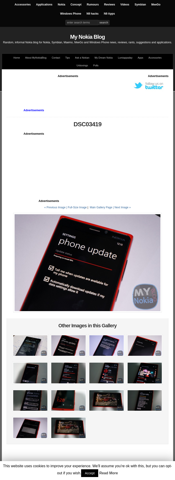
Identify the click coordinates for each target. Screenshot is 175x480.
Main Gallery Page (101, 207)
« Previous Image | (56, 207)
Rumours (93, 4)
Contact (56, 57)
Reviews (109, 4)
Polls (95, 65)
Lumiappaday (125, 57)
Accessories (23, 4)
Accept (90, 473)
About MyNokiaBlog (35, 57)
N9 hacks (93, 13)
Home (16, 57)
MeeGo (155, 4)
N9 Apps (109, 13)
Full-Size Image (77, 207)
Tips (67, 57)
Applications (44, 4)
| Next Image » (122, 207)
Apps (140, 57)
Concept (75, 4)
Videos (124, 4)
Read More (108, 473)
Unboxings (82, 65)
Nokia (61, 4)
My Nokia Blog (87, 37)
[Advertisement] (89, 88)
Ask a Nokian (82, 57)
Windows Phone (70, 13)
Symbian (140, 4)
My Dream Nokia (104, 57)
